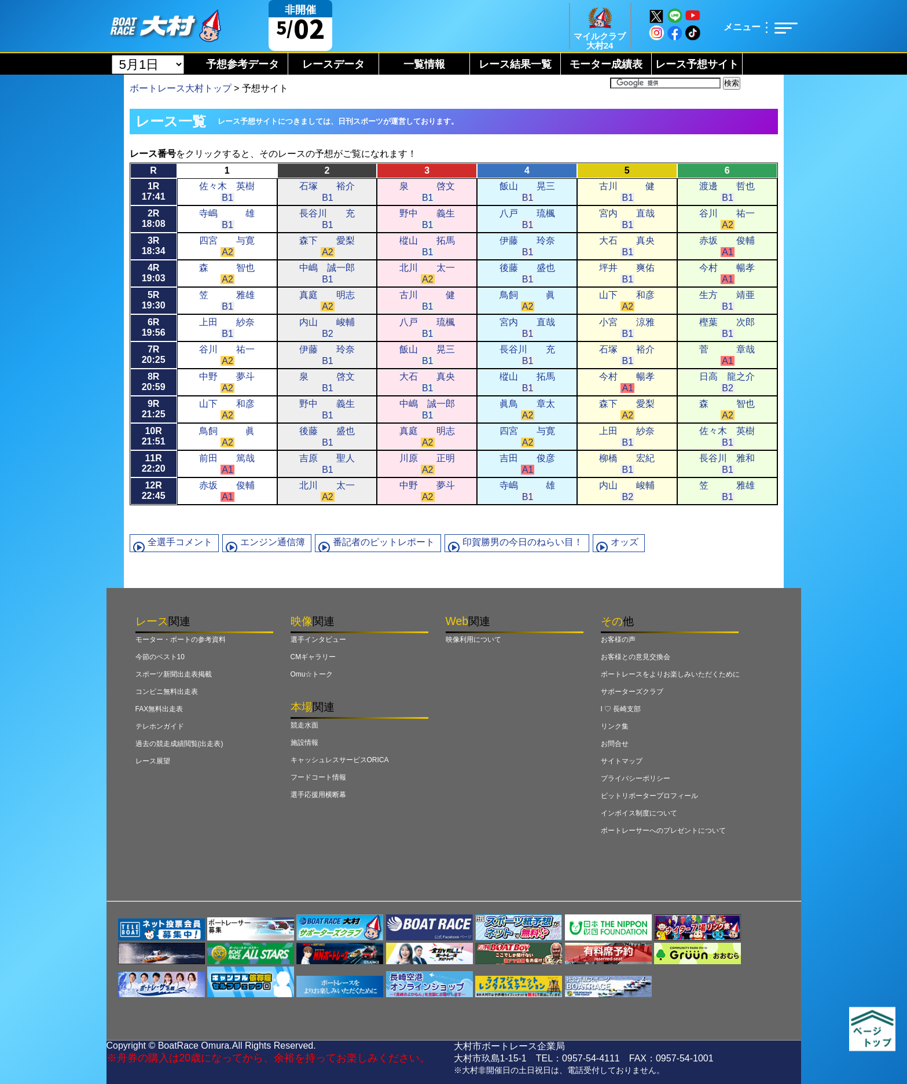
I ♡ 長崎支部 (621, 709)
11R (154, 463)
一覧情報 (424, 64)
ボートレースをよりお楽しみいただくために (670, 674)
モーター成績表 (606, 64)
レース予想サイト (697, 64)
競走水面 (304, 725)
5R (154, 300)
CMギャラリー (313, 657)
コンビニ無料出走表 (166, 692)
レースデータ (333, 64)
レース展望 (152, 761)
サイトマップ (621, 761)
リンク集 (615, 726)
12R (154, 490)
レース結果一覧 (515, 64)
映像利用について (473, 639)
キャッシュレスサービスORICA (340, 760)
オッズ (624, 542)
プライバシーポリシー (635, 778)
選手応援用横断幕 (318, 795)
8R (154, 382)
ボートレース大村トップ (181, 88)
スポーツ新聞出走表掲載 (173, 674)
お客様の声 (618, 639)
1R (154, 191)
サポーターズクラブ (632, 692)
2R (154, 218)
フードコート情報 (318, 777)
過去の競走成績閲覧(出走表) (179, 744)
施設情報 (304, 742)
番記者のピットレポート (384, 542)
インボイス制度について (639, 813)
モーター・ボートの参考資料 (180, 639)
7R (154, 354)
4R (154, 273)
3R (154, 246)
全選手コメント (180, 542)
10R (154, 436)
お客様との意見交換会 (635, 657)
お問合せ (615, 744)
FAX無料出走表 (159, 709)
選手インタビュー (318, 639)
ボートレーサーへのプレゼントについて (663, 830)
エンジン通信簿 (272, 542)
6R (154, 327)
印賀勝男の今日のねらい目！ (522, 542)
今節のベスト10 (160, 657)
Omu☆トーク (312, 674)
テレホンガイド (159, 726)
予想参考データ (242, 64)
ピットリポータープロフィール (649, 796)
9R (154, 409)
